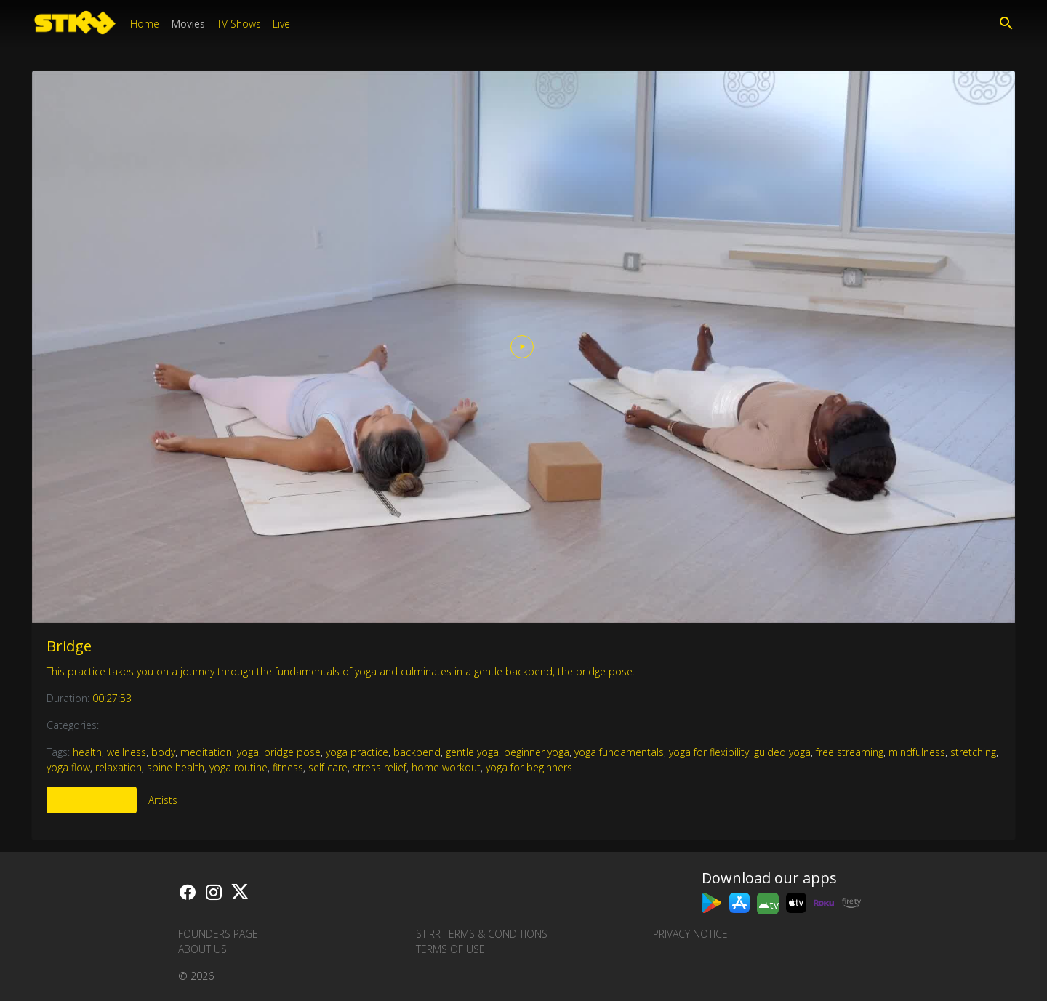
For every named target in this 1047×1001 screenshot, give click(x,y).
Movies (188, 24)
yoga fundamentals (619, 752)
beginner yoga (536, 752)
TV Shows (239, 24)
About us (202, 949)
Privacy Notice (690, 934)
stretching (973, 752)
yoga (248, 752)
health (87, 752)
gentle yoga (472, 752)
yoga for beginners (529, 767)
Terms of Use (450, 949)
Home (144, 24)
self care (328, 767)
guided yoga (782, 752)
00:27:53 (112, 698)
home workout (446, 767)
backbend (417, 752)
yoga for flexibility (709, 752)
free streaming (849, 752)
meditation (206, 752)
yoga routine (238, 767)
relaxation (118, 767)
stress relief (379, 767)
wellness (126, 752)
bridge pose (292, 752)
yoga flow (68, 767)
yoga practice (357, 752)
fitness (288, 767)
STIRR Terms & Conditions (481, 934)
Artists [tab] (162, 800)
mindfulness (916, 752)
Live (281, 24)
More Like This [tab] (91, 800)
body (163, 752)
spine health (175, 767)
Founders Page (218, 934)
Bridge (69, 646)
